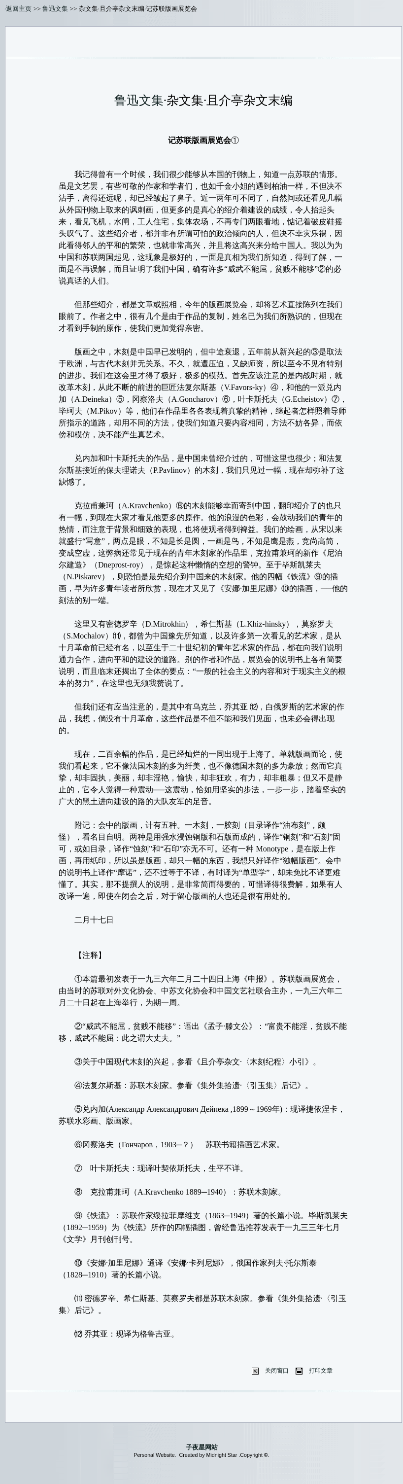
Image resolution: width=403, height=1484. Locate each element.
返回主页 (19, 8)
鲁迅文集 (55, 8)
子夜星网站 (202, 1447)
